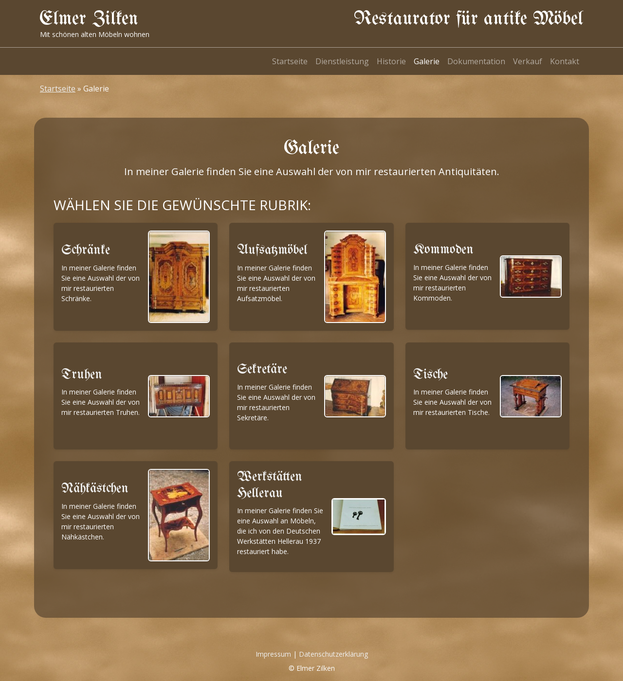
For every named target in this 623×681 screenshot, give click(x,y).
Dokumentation (476, 61)
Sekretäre (262, 369)
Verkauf (527, 61)
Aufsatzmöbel (272, 250)
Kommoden (443, 250)
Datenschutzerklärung (333, 654)
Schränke (85, 250)
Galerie (427, 61)
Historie (391, 61)
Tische (430, 375)
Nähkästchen (94, 489)
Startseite (290, 61)
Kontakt (564, 61)
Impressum (273, 654)
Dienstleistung (342, 61)
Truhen (81, 375)
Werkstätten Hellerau (269, 485)
